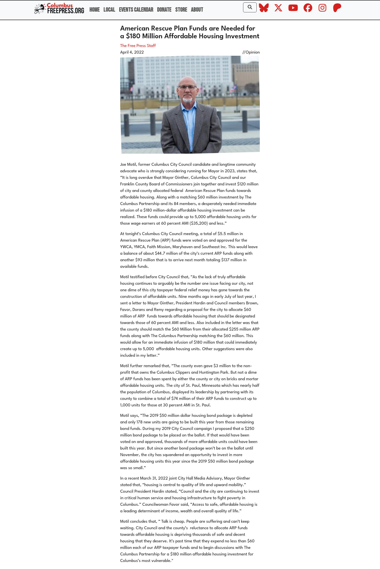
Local (109, 9)
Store (181, 9)
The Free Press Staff (138, 46)
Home (94, 9)
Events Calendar (136, 9)
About (197, 9)
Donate (164, 9)
